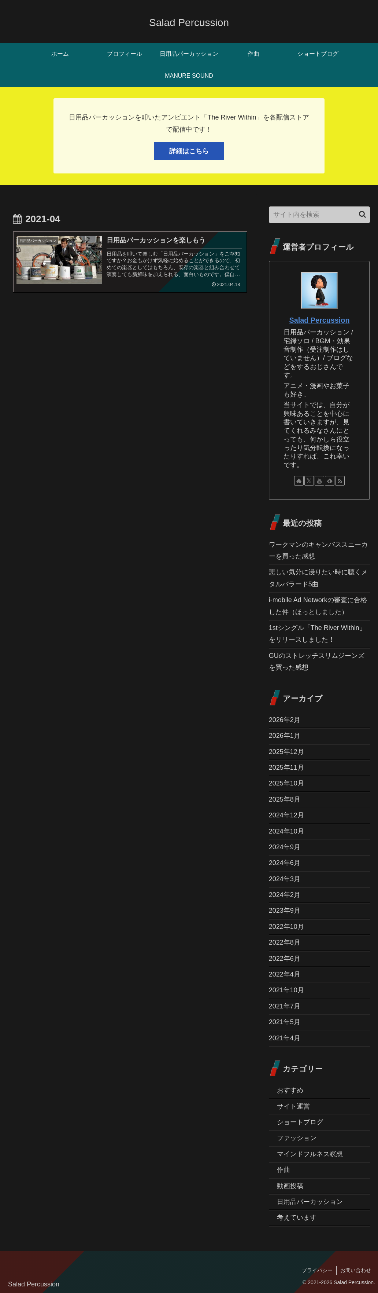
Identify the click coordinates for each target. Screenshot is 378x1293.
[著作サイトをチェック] (299, 481)
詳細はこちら (189, 151)
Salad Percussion (319, 320)
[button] (362, 214)
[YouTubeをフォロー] (319, 481)
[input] (319, 214)
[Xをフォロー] (309, 481)
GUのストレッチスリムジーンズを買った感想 (316, 661)
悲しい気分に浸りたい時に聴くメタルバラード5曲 (318, 577)
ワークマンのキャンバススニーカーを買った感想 (318, 550)
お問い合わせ (355, 1270)
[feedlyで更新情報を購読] (329, 481)
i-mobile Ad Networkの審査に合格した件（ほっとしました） (318, 605)
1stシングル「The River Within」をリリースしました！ (317, 633)
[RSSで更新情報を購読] (340, 481)
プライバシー (317, 1270)
